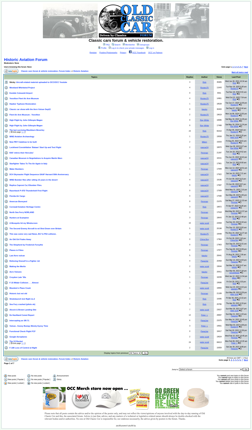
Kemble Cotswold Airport (21, 93)
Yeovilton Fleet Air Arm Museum (24, 98)
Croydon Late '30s (17, 277)
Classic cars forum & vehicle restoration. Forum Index (45, 71)
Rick (204, 82)
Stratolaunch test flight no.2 (22, 299)
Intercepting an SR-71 (19, 320)
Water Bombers (16, 169)
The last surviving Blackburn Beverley (26, 130)
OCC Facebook (139, 53)
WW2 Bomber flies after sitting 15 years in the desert (33, 180)
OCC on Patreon (155, 53)
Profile (102, 48)
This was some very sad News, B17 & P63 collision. (32, 234)
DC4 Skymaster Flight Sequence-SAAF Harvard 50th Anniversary (39, 174)
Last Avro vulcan (17, 256)
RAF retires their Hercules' (21, 153)
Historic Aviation (81, 71)
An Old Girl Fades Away (20, 239)
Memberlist (129, 45)
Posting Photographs (108, 53)
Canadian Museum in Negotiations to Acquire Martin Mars (35, 158)
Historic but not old (18, 293)
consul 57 (234, 208)
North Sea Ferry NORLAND (21, 212)
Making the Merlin (17, 266)
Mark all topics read (240, 72)
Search (116, 45)
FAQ (106, 45)
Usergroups (143, 45)
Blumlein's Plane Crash (20, 288)
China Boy (204, 239)
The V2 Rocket (16, 341)
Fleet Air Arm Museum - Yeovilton (24, 115)
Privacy (123, 53)
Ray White (204, 120)
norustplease (234, 273)
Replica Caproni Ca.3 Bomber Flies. (25, 185)
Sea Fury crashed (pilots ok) (22, 304)
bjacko (204, 109)
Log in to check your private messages (126, 48)
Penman (204, 153)
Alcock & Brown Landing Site (22, 310)
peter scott (234, 137)
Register (93, 53)
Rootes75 (204, 88)
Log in (150, 48)
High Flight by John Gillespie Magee (26, 120)
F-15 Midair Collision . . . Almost (23, 283)
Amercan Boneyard (18, 201)
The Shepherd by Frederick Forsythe (26, 245)
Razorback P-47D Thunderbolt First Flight (28, 191)
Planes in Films (16, 250)
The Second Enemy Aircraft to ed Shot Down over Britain (35, 228)
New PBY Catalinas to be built (23, 142)
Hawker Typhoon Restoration (22, 104)
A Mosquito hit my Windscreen (23, 223)
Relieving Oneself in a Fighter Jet (24, 261)
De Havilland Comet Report (21, 315)
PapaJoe (204, 261)
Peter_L (204, 315)
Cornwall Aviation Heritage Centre (24, 207)
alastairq (234, 289)
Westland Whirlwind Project (22, 88)
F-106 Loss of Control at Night (23, 348)
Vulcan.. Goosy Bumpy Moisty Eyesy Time (28, 326)
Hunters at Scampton (19, 218)
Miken (204, 142)
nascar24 (204, 147)
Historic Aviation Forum (25, 59)
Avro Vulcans (15, 272)
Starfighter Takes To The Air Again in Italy (28, 164)
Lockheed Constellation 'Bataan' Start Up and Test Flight (35, 147)
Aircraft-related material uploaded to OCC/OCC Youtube (41, 82)
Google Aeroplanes (18, 337)
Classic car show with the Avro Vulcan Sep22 (30, 109)
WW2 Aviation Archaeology (21, 136)
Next (246, 67)
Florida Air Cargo (17, 196)
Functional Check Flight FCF (22, 331)
